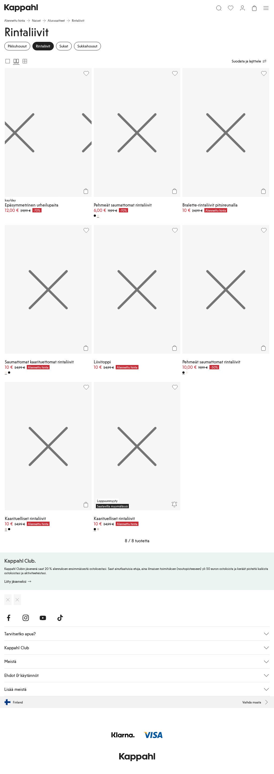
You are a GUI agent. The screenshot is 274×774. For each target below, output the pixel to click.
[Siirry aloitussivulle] (21, 8)
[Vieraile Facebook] (8, 618)
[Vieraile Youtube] (43, 618)
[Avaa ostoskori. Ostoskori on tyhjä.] (254, 8)
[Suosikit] (231, 8)
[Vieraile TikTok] (60, 618)
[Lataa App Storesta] (8, 599)
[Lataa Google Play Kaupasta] (17, 599)
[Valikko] (266, 8)
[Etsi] (219, 8)
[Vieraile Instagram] (25, 618)
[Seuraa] (174, 504)
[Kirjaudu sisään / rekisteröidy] (242, 8)
